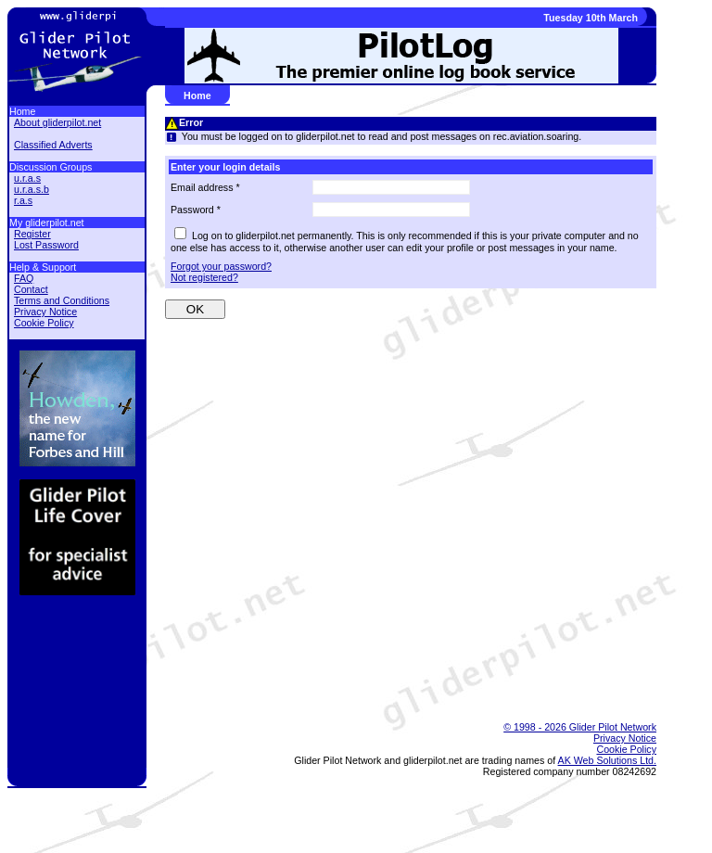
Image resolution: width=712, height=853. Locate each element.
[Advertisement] (401, 658)
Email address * (205, 187)
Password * (196, 209)
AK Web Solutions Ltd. (607, 760)
